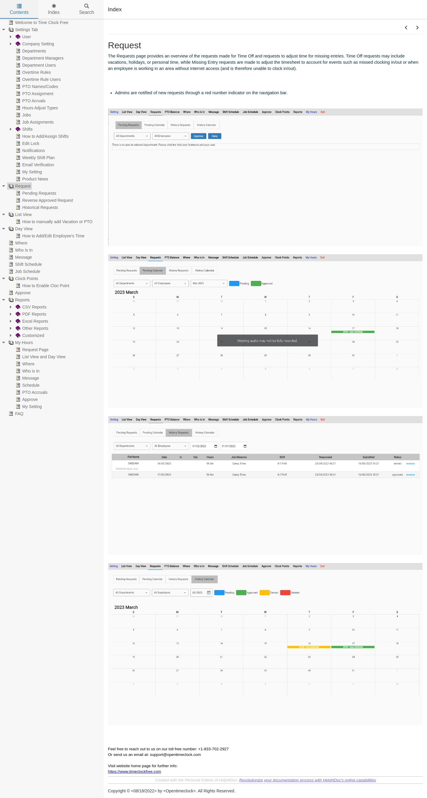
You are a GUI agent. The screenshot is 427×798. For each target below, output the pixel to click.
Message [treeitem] (19, 257)
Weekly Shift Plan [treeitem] (35, 157)
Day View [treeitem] (20, 228)
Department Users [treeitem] (35, 65)
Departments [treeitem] (30, 51)
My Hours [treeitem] (20, 342)
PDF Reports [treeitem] (30, 314)
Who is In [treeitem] (27, 371)
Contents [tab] (19, 9)
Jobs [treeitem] (23, 115)
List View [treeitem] (19, 214)
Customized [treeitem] (29, 335)
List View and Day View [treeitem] (40, 356)
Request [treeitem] (19, 186)
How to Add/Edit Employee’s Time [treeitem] (50, 235)
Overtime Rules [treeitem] (33, 72)
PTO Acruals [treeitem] (30, 100)
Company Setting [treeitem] (34, 43)
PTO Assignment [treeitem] (34, 93)
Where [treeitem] (17, 243)
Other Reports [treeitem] (31, 328)
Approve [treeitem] (19, 292)
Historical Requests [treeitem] (36, 207)
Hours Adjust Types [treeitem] (36, 107)
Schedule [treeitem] (27, 385)
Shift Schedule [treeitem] (24, 264)
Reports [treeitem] (18, 299)
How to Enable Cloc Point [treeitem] (42, 285)
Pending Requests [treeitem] (35, 193)
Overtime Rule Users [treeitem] (38, 79)
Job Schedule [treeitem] (23, 271)
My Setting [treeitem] (28, 171)
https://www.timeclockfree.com (134, 771)
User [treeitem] (23, 36)
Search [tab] (86, 9)
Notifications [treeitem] (30, 150)
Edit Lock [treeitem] (27, 143)
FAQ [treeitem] (15, 413)
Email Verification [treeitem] (34, 164)
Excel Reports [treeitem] (31, 321)
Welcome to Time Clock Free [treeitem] (37, 22)
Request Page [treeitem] (32, 349)
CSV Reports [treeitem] (31, 307)
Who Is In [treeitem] (20, 250)
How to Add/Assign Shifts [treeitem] (41, 136)
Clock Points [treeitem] (22, 278)
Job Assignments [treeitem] (34, 122)
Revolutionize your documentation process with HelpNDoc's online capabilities (307, 780)
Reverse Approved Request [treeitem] (44, 200)
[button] (406, 28)
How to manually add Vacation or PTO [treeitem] (54, 221)
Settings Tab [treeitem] (22, 29)
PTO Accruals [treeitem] (31, 392)
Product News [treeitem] (31, 179)
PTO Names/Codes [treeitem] (36, 86)
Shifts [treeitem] (24, 129)
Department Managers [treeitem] (39, 58)
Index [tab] (54, 9)
